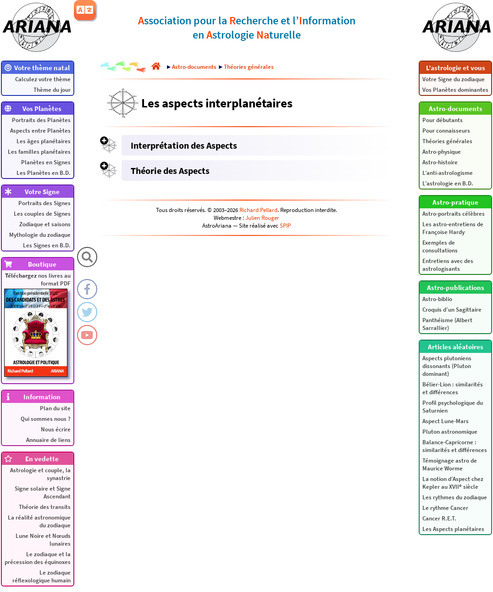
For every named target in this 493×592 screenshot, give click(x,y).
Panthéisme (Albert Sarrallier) (447, 324)
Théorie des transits (45, 507)
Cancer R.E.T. (439, 518)
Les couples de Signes (42, 214)
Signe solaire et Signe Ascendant (43, 492)
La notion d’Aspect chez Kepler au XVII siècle (452, 483)
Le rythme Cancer (445, 508)
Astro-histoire (440, 162)
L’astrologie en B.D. (447, 183)
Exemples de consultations (440, 246)
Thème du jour (52, 90)
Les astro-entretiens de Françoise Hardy (452, 228)
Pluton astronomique (449, 432)
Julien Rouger (262, 218)
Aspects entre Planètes (40, 130)
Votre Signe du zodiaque (453, 79)
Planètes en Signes (46, 162)
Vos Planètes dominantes (455, 90)
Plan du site (55, 408)
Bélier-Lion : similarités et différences (452, 388)
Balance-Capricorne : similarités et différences (454, 446)
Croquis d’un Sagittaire (452, 309)
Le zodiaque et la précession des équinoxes (38, 558)
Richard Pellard (258, 210)
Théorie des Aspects (170, 170)
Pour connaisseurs (446, 130)
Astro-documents (194, 67)
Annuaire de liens (48, 440)
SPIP (285, 225)
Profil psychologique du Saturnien (452, 406)
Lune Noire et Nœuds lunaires (43, 539)
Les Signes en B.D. (47, 245)
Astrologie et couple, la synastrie (40, 474)
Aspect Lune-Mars (445, 421)
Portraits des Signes (44, 203)
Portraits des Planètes (41, 120)
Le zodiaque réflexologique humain (41, 576)
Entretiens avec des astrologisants (447, 265)
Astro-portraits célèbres (453, 214)
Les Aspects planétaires (453, 529)
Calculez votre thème (43, 79)
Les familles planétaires (39, 152)
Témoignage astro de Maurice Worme (449, 464)
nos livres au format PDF (37, 324)
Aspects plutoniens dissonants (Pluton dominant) (446, 366)
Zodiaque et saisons (45, 224)
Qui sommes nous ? (46, 419)
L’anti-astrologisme (447, 173)
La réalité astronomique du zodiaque (39, 521)
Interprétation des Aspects (184, 145)
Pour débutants (442, 120)
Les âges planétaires (44, 141)
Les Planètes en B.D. (44, 173)
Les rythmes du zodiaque (454, 497)
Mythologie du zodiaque (40, 235)
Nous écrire (56, 429)
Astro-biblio (437, 299)
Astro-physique (441, 152)
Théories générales (447, 141)
